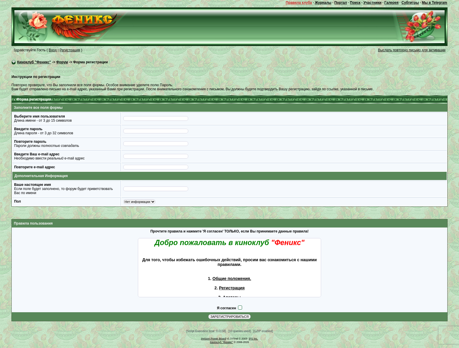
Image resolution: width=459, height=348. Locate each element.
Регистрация (69, 50)
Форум (62, 62)
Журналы (323, 3)
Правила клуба (299, 3)
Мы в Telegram (434, 3)
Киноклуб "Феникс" (34, 62)
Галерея (391, 3)
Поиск (355, 3)
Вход (53, 50)
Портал (340, 3)
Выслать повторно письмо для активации (412, 50)
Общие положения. (232, 278)
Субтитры (410, 3)
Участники (372, 3)
